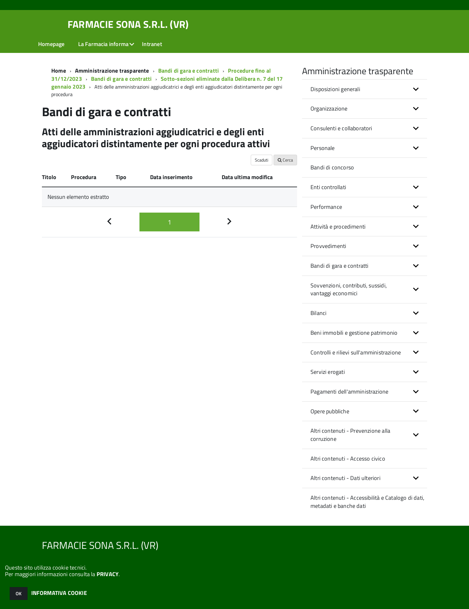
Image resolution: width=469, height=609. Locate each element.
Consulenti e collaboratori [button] (341, 128)
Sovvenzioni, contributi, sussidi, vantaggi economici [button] (348, 289)
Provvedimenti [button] (328, 246)
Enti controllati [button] (328, 187)
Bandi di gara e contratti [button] (339, 265)
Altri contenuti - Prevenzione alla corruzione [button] (350, 434)
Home (58, 70)
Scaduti (261, 160)
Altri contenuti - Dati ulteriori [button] (345, 478)
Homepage (51, 44)
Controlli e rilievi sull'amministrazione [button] (355, 352)
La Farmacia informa (103, 44)
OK (19, 593)
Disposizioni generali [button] (335, 89)
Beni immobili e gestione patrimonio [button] (353, 332)
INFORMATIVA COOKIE (59, 593)
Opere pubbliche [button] (329, 411)
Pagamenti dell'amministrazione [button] (349, 391)
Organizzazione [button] (329, 108)
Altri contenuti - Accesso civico (347, 458)
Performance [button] (326, 207)
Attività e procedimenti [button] (338, 226)
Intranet (152, 44)
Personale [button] (322, 148)
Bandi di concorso (332, 167)
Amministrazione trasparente (112, 70)
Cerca (285, 160)
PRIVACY (108, 574)
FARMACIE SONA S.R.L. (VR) (128, 24)
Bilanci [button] (318, 313)
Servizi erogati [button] (327, 372)
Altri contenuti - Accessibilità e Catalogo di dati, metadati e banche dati (367, 501)
